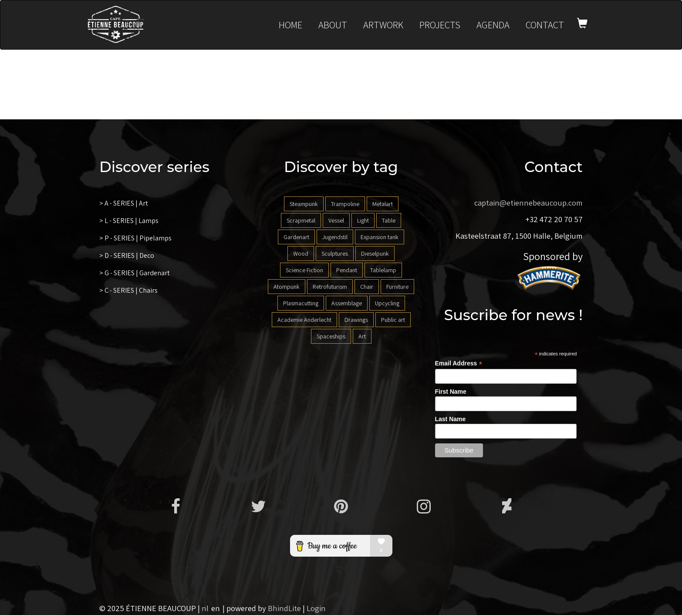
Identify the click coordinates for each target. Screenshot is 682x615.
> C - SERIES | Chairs (128, 290)
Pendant (346, 270)
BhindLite (284, 608)
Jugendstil (335, 237)
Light (363, 220)
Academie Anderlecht (304, 320)
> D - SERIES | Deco (126, 255)
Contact (545, 24)
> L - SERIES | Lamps (129, 220)
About (332, 24)
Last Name (450, 419)
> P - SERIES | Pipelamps (135, 238)
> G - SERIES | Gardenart (134, 272)
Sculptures (334, 253)
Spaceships (331, 336)
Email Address (459, 363)
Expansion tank (379, 237)
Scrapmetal (301, 220)
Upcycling (387, 303)
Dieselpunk (375, 253)
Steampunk (304, 204)
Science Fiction (304, 270)
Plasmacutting (300, 303)
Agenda (493, 24)
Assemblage (346, 303)
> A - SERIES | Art (123, 203)
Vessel (336, 220)
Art (362, 336)
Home (290, 24)
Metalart (382, 204)
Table (388, 220)
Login (316, 608)
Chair (366, 287)
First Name (450, 391)
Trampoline (345, 204)
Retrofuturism (330, 287)
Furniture (397, 287)
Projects (439, 24)
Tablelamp (383, 270)
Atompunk (286, 287)
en (215, 608)
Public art (393, 320)
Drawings (356, 320)
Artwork (383, 24)
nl (205, 608)
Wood (300, 253)
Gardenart (296, 237)
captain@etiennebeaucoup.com (528, 202)
